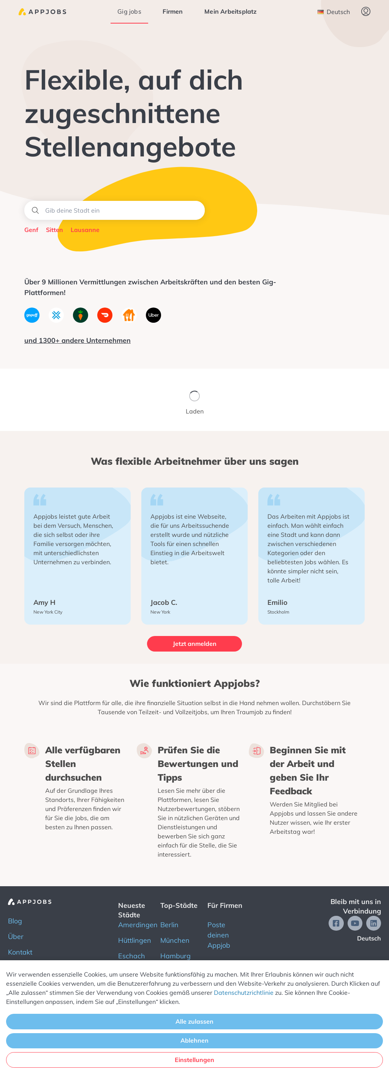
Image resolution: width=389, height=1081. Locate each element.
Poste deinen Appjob (218, 935)
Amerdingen (138, 924)
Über (16, 936)
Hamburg (175, 956)
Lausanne (85, 230)
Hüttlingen (134, 940)
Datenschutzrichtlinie (244, 992)
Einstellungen (194, 1060)
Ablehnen (194, 1040)
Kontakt (20, 952)
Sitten (54, 230)
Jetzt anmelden (195, 643)
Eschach (131, 956)
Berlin (169, 924)
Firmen (173, 11)
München (175, 940)
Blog (15, 921)
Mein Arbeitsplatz (230, 11)
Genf (31, 230)
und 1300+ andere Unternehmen (77, 340)
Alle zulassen (194, 1021)
